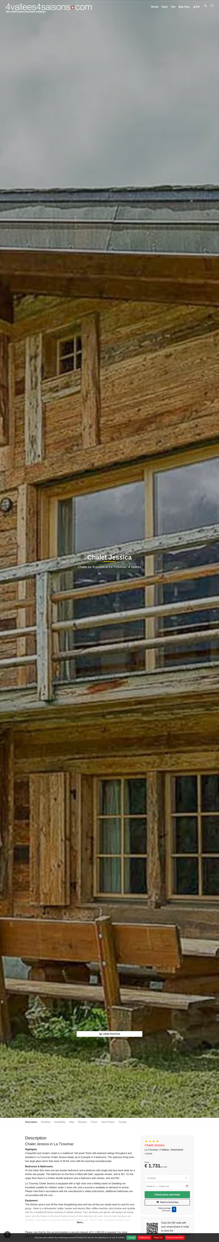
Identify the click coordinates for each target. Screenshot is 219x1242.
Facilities (45, 1122)
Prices (94, 1122)
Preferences (144, 1237)
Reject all (158, 1237)
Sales (165, 6)
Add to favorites (167, 1202)
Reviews (82, 1122)
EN (196, 6)
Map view (184, 6)
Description (31, 1122)
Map (71, 1122)
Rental (154, 6)
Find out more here (174, 1237)
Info (173, 6)
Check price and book (167, 1194)
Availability (60, 1122)
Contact (122, 1122)
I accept (131, 1237)
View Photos (109, 1034)
